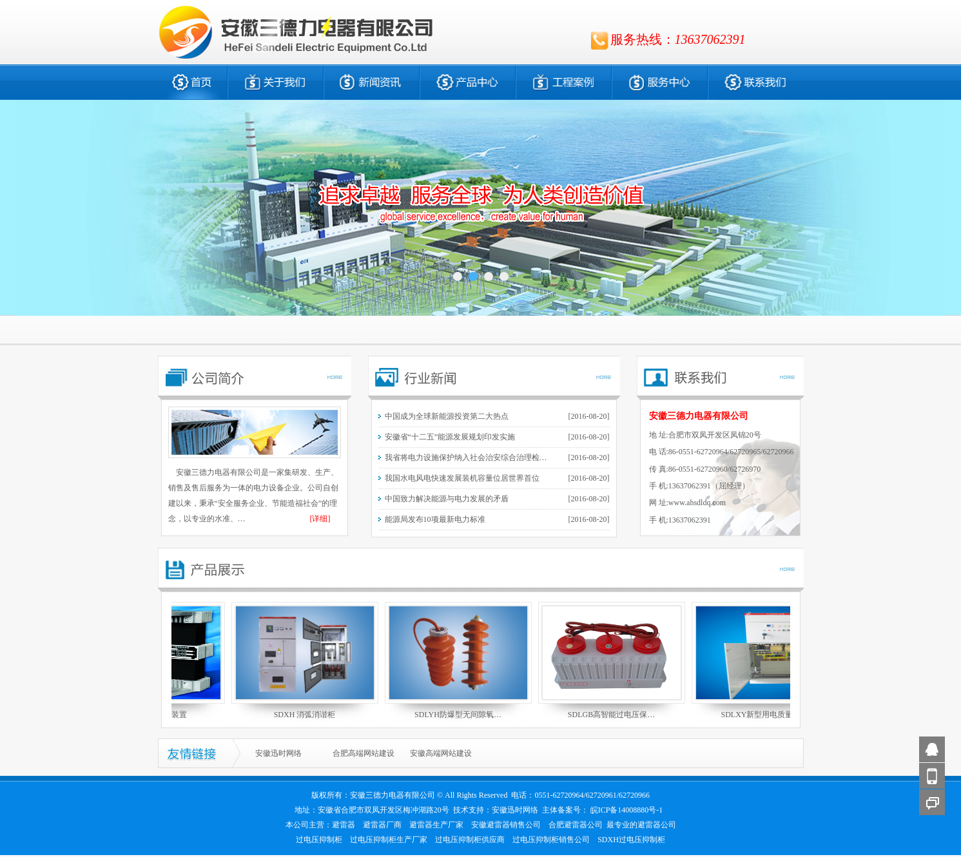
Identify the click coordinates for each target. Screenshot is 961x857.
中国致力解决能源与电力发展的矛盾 (447, 498)
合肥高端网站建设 (363, 753)
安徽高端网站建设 (441, 753)
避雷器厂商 (382, 824)
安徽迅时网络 (278, 753)
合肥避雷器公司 (575, 824)
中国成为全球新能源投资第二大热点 (447, 416)
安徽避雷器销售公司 (506, 824)
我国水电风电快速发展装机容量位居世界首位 (462, 478)
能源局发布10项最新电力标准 (435, 519)
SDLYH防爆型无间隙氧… (461, 714)
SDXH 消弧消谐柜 (308, 714)
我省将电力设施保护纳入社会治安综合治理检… (466, 457)
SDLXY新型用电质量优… (767, 714)
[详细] (320, 518)
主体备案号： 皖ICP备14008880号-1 (602, 809)
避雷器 (343, 824)
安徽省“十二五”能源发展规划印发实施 (450, 436)
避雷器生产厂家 (436, 824)
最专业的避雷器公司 (641, 824)
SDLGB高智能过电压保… (614, 714)
